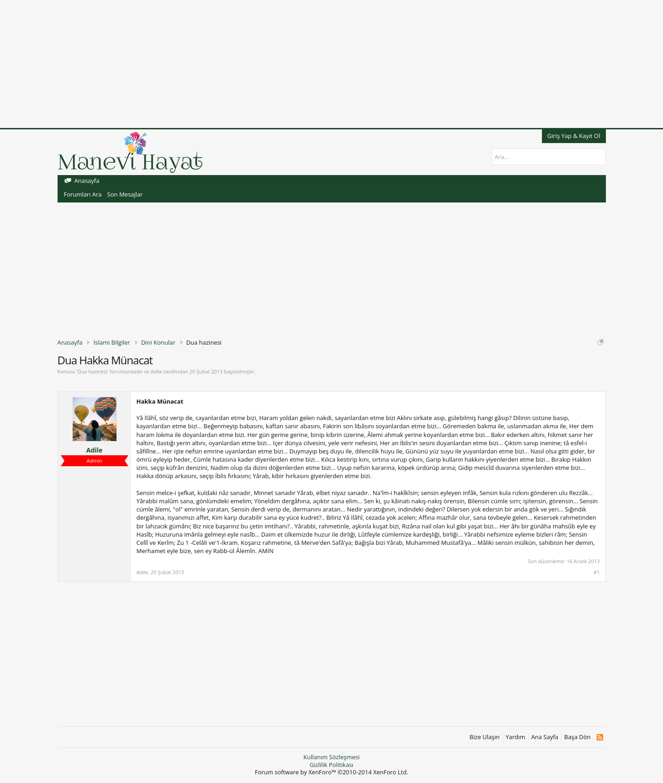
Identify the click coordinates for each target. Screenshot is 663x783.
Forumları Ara (83, 194)
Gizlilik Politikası (332, 765)
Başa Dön (577, 737)
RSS (599, 737)
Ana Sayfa (544, 737)
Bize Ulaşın (485, 737)
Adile (156, 371)
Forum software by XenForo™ (331, 772)
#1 (596, 572)
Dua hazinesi (92, 371)
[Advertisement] (274, 64)
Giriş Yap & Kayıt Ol (573, 136)
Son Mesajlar (125, 194)
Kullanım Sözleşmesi (331, 757)
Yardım (515, 737)
